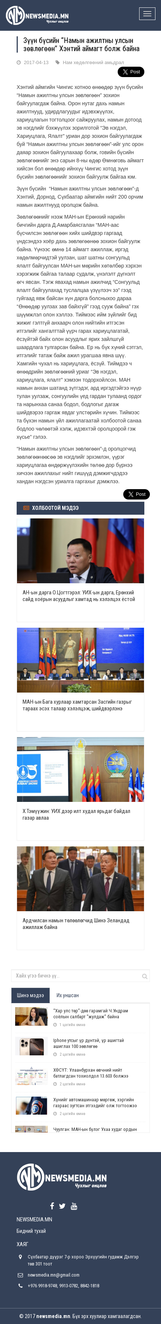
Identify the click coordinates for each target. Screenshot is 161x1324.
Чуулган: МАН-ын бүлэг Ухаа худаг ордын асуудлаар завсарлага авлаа (95, 1132)
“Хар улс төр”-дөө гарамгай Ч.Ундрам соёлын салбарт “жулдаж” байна (90, 1013)
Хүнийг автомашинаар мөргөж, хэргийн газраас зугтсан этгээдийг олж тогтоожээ (95, 1102)
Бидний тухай (31, 1231)
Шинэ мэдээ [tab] (30, 995)
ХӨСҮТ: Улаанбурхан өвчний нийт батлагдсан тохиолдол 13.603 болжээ (90, 1073)
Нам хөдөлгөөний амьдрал (93, 62)
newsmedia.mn (53, 1316)
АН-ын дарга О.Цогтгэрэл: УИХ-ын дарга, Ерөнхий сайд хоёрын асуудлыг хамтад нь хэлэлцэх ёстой (79, 596)
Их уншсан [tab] (68, 995)
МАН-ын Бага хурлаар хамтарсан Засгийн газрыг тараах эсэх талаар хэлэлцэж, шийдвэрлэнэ (77, 705)
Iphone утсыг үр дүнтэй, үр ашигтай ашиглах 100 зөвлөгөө (88, 1043)
